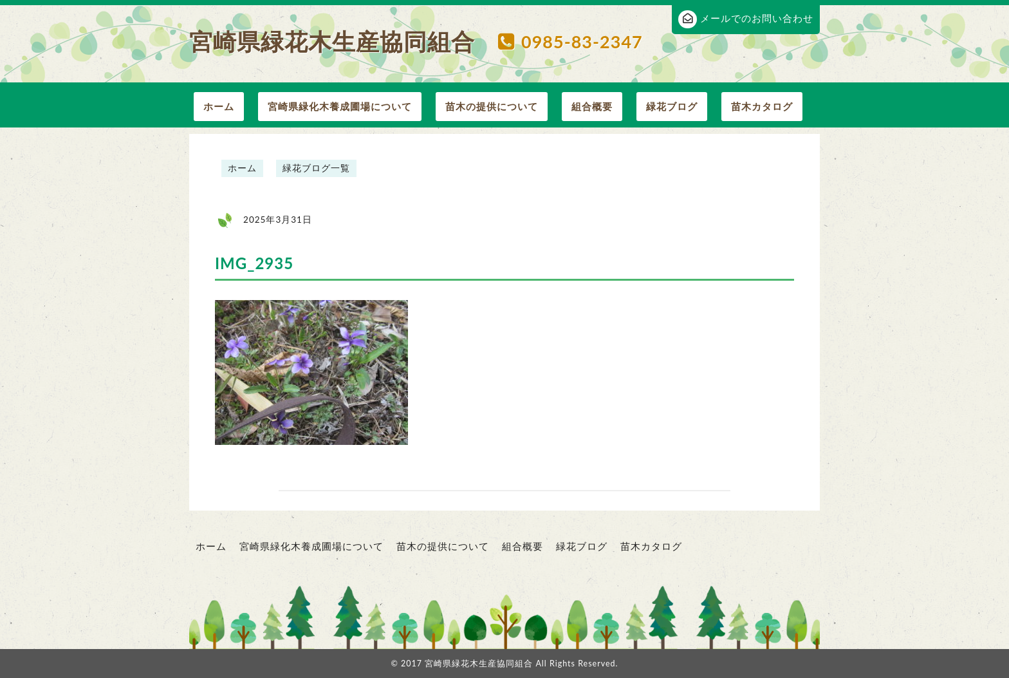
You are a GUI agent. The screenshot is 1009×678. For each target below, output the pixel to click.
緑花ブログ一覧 (316, 168)
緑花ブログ (672, 106)
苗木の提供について (491, 106)
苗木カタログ (762, 106)
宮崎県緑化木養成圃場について (340, 106)
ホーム (218, 106)
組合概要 (592, 106)
